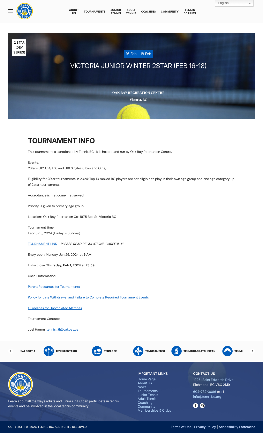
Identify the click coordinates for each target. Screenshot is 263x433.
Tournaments (95, 11)
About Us (74, 11)
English (220, 3)
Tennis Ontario (87, 351)
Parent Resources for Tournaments (54, 286)
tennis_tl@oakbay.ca (62, 329)
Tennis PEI (131, 351)
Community (170, 11)
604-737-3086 (204, 392)
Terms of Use (181, 427)
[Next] (252, 351)
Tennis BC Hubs (190, 11)
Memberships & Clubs (154, 410)
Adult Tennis (131, 11)
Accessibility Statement (237, 427)
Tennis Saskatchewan (220, 351)
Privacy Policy (205, 427)
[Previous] (10, 351)
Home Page (147, 379)
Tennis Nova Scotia (42, 351)
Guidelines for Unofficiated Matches (55, 308)
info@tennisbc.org (207, 397)
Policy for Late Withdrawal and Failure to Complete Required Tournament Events (88, 297)
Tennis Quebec (176, 351)
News (142, 387)
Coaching (148, 11)
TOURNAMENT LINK (42, 244)
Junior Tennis (116, 11)
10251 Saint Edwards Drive (213, 380)
